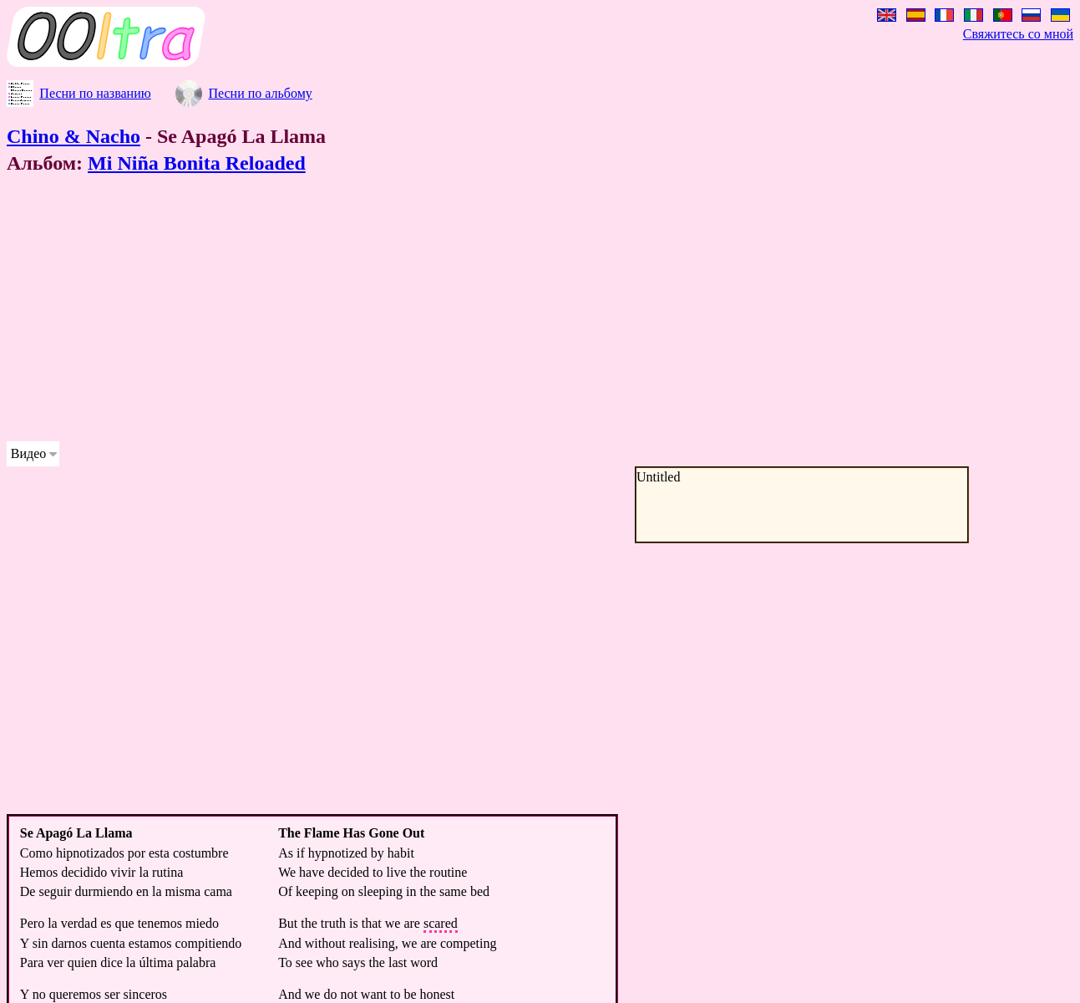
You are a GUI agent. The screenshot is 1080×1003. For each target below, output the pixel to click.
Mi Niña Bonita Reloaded (197, 163)
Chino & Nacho (73, 136)
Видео (28, 453)
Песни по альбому (260, 93)
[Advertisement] (508, 311)
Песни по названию (94, 93)
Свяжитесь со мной (1018, 34)
